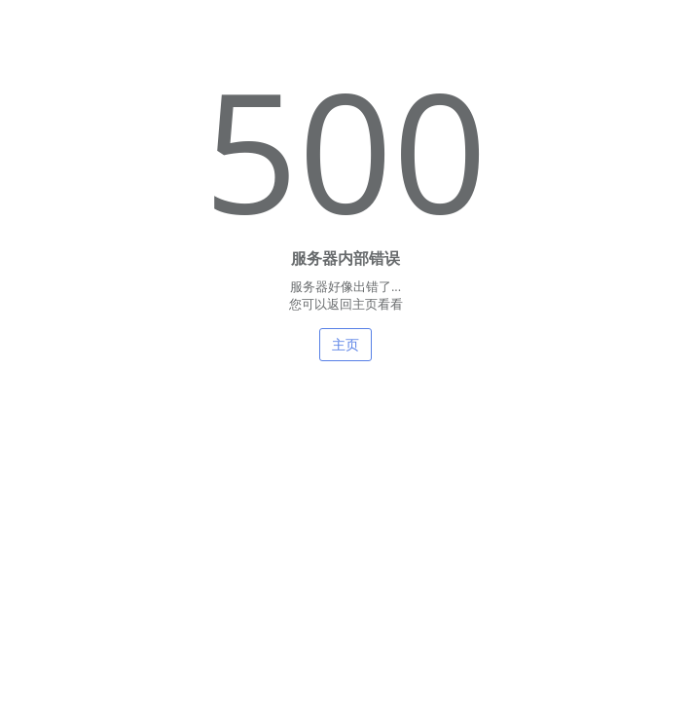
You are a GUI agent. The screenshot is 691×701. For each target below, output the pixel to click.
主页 (345, 344)
